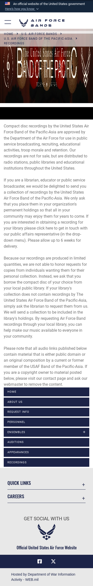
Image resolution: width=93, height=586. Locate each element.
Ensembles (16, 432)
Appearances (18, 452)
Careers (15, 496)
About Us (15, 402)
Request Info (18, 411)
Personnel (16, 422)
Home (11, 391)
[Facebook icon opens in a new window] (39, 561)
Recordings (17, 462)
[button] (22, 8)
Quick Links (19, 482)
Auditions (15, 442)
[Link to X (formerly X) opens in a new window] (53, 561)
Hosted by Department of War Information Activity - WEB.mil (43, 577)
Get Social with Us (46, 519)
